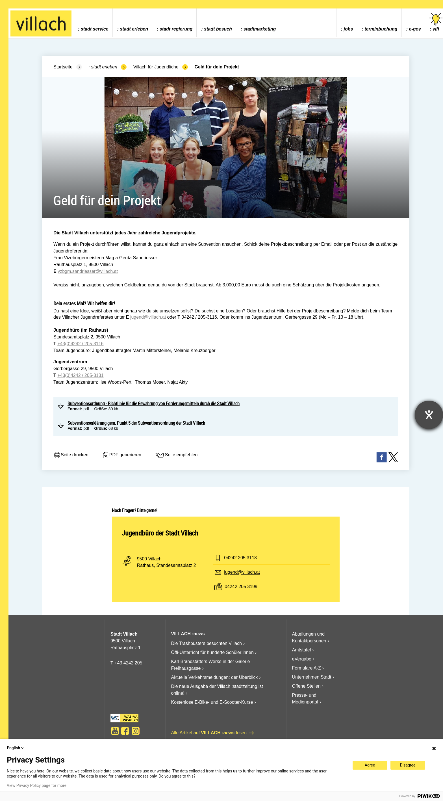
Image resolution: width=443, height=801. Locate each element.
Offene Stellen (306, 686)
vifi (436, 21)
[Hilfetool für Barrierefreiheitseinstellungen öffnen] (429, 415)
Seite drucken (70, 455)
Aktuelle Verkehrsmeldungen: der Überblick (214, 677)
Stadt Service (94, 29)
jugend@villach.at (148, 317)
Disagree (408, 765)
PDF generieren (121, 455)
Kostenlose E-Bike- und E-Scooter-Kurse (212, 702)
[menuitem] (93, 22)
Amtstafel (301, 649)
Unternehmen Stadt (311, 677)
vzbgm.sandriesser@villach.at (88, 271)
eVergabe (302, 659)
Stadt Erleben (134, 29)
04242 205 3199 (241, 586)
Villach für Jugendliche (156, 66)
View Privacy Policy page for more (36, 785)
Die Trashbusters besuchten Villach (206, 643)
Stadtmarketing (260, 29)
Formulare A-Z (306, 668)
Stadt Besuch (218, 29)
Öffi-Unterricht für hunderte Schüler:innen (212, 652)
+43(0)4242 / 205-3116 (80, 343)
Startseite (63, 66)
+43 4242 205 (128, 662)
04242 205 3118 (240, 558)
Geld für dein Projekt (217, 66)
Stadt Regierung (176, 29)
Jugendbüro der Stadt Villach (160, 532)
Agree (370, 765)
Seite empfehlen (176, 455)
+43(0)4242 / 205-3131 (80, 375)
